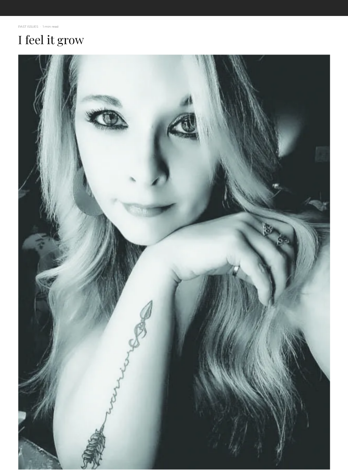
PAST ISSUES (28, 26)
